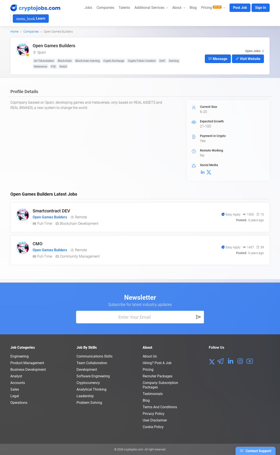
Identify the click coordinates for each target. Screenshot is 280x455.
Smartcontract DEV (51, 210)
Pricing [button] (211, 8)
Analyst (16, 376)
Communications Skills (94, 356)
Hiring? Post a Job (157, 363)
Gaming (174, 60)
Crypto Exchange (113, 60)
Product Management (27, 363)
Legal (14, 396)
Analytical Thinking (91, 389)
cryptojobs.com (133, 449)
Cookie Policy (153, 427)
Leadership (85, 396)
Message (217, 58)
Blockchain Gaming (87, 60)
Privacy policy (153, 414)
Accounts (17, 383)
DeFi (162, 60)
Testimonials (153, 394)
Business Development (28, 369)
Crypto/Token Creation (142, 60)
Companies (105, 8)
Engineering (19, 356)
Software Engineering (93, 376)
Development (87, 369)
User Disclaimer (155, 420)
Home (14, 31)
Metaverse (40, 66)
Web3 (63, 66)
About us (150, 356)
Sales (14, 389)
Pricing (148, 369)
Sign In (260, 8)
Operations (18, 403)
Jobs (88, 8)
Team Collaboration (92, 363)
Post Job (240, 8)
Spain (41, 52)
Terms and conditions (160, 407)
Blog (193, 8)
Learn (30, 18)
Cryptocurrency (88, 383)
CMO (38, 243)
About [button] (177, 8)
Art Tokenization (44, 60)
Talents (124, 8)
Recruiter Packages (157, 376)
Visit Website (247, 58)
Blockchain (65, 60)
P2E (53, 66)
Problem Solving (89, 403)
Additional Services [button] (149, 8)
